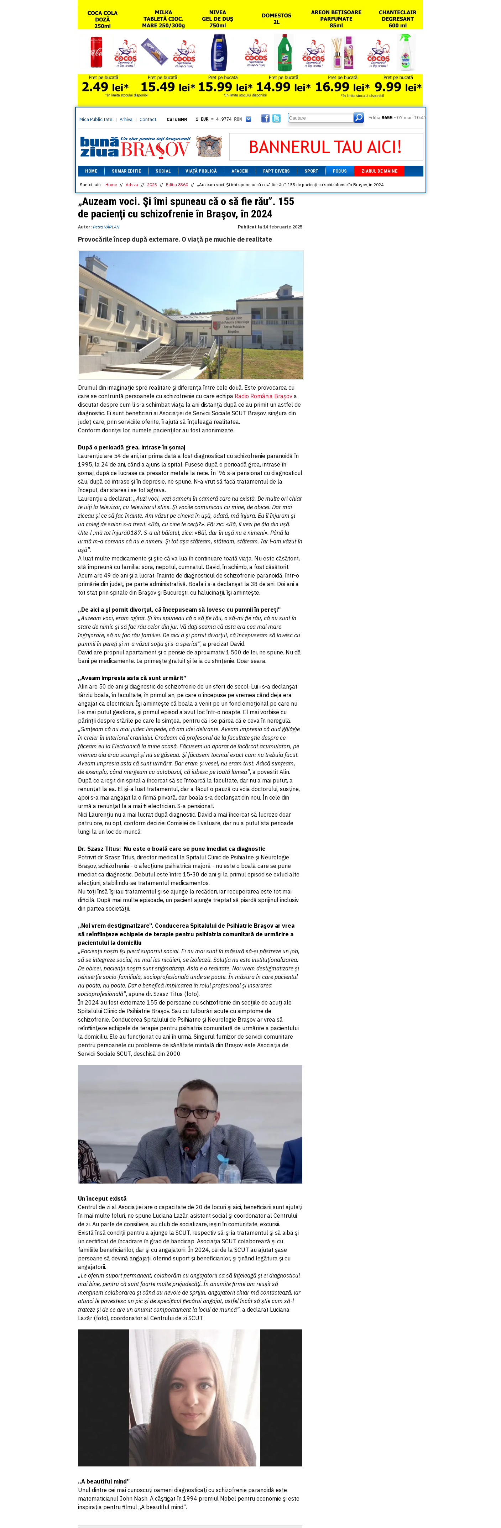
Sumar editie (126, 171)
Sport (311, 171)
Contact (148, 119)
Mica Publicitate (96, 119)
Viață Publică (201, 171)
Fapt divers (276, 171)
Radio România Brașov (263, 396)
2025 (152, 184)
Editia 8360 (177, 184)
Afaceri (240, 171)
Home (91, 171)
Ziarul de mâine (379, 171)
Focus (340, 171)
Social (163, 171)
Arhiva (126, 119)
